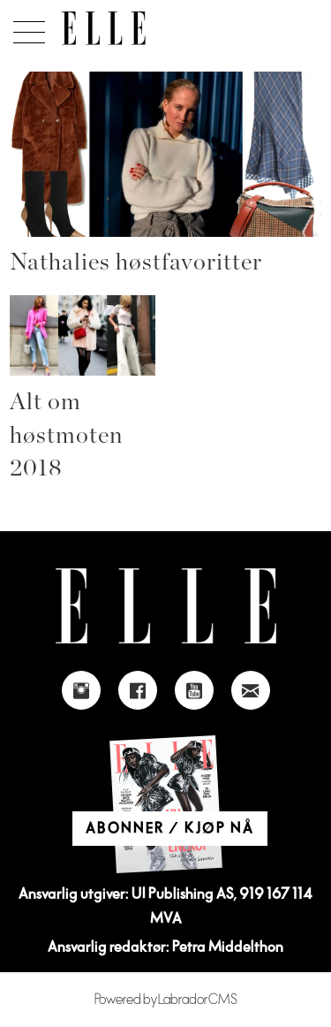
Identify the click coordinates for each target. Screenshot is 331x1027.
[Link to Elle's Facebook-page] (137, 690)
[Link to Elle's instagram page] (81, 690)
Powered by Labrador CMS (165, 1000)
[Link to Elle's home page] (166, 605)
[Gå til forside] (104, 28)
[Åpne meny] (26, 27)
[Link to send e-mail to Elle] (250, 690)
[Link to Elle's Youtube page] (194, 690)
